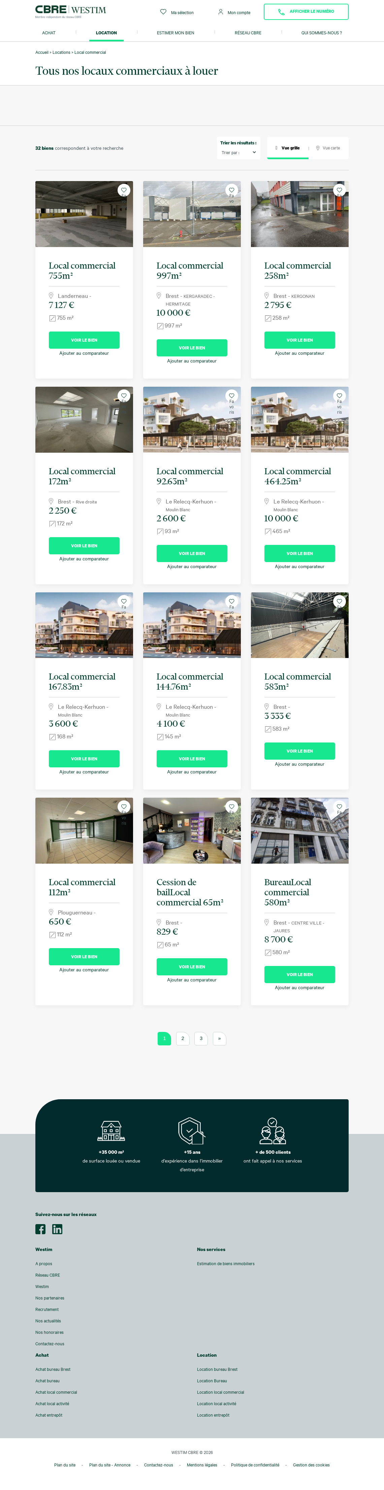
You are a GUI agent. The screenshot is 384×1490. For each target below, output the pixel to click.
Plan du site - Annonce (109, 1464)
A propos (43, 1263)
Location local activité (216, 1403)
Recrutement (47, 1309)
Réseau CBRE (248, 32)
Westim (42, 1286)
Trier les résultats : (238, 142)
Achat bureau (47, 1380)
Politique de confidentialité (255, 1464)
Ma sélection (177, 12)
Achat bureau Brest (52, 1369)
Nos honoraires (49, 1332)
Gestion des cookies (311, 1464)
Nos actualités (48, 1320)
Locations (61, 52)
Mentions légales (202, 1464)
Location (106, 32)
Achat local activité (52, 1403)
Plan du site (64, 1464)
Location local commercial (220, 1392)
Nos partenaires (49, 1298)
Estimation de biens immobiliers (226, 1263)
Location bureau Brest (217, 1369)
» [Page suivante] (219, 1038)
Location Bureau (212, 1380)
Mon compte (234, 12)
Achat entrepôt (48, 1415)
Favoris (123, 192)
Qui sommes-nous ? (321, 32)
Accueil (42, 52)
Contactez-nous (49, 1343)
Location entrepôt (213, 1415)
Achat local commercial (56, 1392)
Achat (49, 32)
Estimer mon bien (175, 32)
